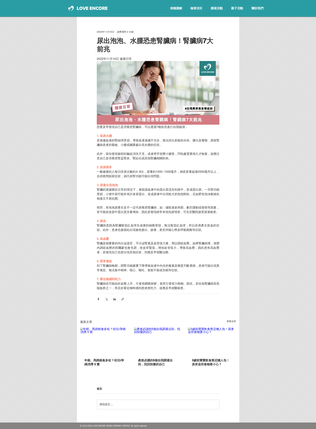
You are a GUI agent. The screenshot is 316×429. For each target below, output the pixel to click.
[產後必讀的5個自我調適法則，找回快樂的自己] (158, 341)
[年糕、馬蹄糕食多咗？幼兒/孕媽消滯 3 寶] (104, 341)
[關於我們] (257, 8)
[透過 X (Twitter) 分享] (106, 299)
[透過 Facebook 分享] (98, 299)
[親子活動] (237, 8)
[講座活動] (217, 8)
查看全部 (231, 321)
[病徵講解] (176, 8)
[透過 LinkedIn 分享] (114, 299)
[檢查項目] (196, 8)
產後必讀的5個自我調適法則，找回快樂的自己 (155, 362)
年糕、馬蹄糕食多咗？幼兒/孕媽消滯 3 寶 (104, 362)
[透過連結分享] (122, 299)
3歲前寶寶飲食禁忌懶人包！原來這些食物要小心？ (210, 362)
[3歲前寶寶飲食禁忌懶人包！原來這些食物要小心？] (212, 341)
